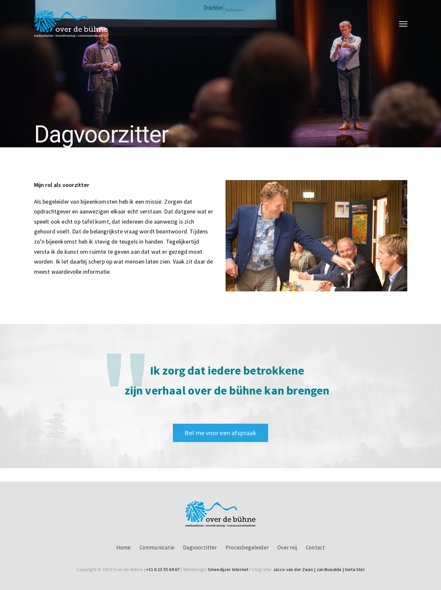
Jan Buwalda (328, 569)
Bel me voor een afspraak (220, 433)
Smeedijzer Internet (228, 569)
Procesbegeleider (247, 547)
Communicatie (157, 547)
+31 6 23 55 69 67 (162, 569)
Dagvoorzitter (200, 547)
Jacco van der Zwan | (295, 569)
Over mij (287, 547)
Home (123, 547)
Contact (315, 547)
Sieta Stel (354, 569)
